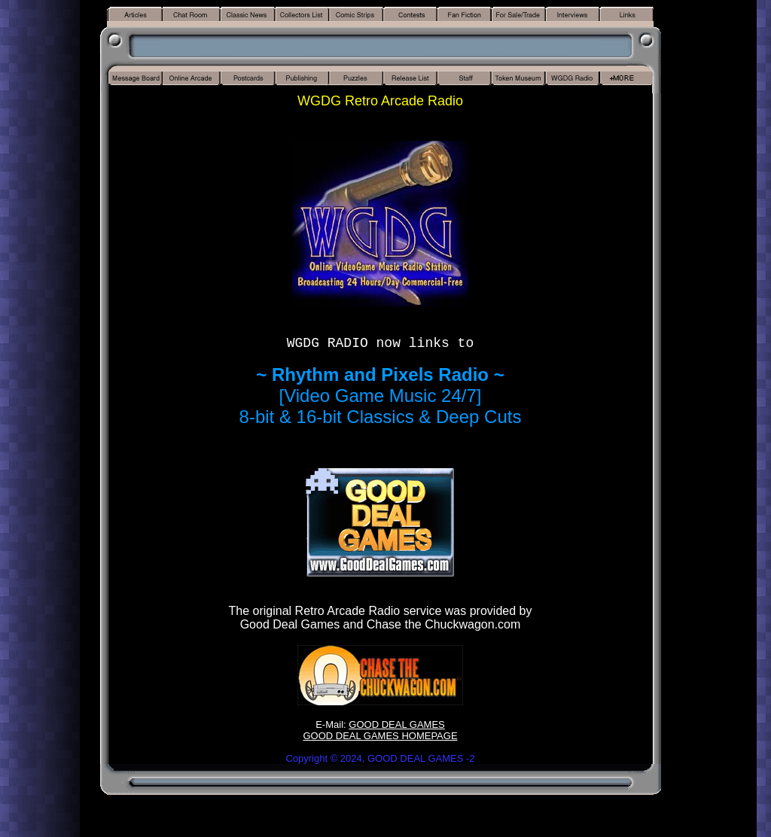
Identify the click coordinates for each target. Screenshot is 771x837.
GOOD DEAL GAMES (396, 724)
